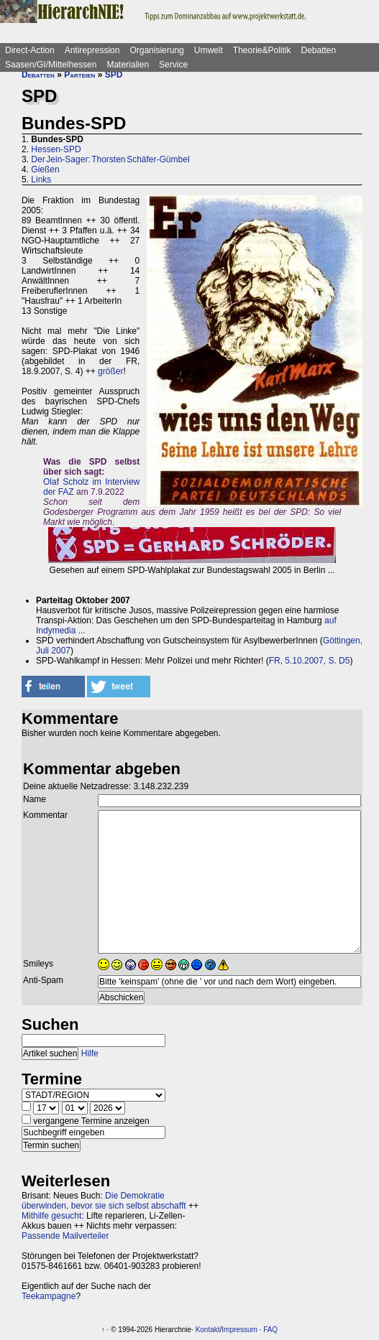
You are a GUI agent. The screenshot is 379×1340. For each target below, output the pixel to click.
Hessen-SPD (56, 149)
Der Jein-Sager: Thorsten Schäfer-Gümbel (110, 159)
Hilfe (90, 1053)
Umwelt (208, 50)
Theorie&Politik (262, 50)
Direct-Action (30, 50)
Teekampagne (49, 1296)
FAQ (270, 1330)
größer (110, 371)
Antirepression (92, 50)
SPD (114, 75)
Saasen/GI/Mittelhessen (50, 65)
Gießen (45, 169)
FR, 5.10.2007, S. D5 (309, 661)
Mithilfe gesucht (51, 1216)
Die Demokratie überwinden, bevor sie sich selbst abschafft (104, 1201)
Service (173, 65)
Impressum (239, 1330)
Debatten (319, 50)
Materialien (127, 65)
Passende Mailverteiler (65, 1236)
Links (41, 180)
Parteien (79, 75)
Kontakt (208, 1330)
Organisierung (156, 50)
